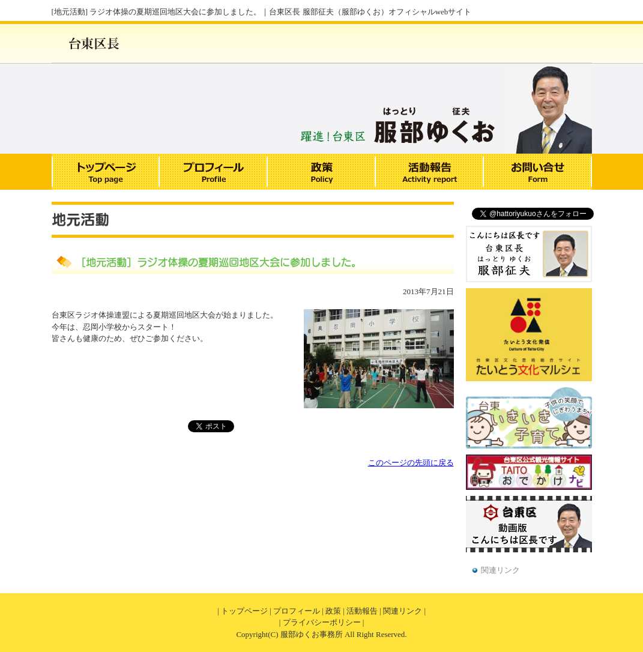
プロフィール (296, 610)
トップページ (244, 610)
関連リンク (500, 570)
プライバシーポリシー (322, 622)
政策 (333, 610)
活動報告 (362, 610)
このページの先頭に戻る (411, 462)
